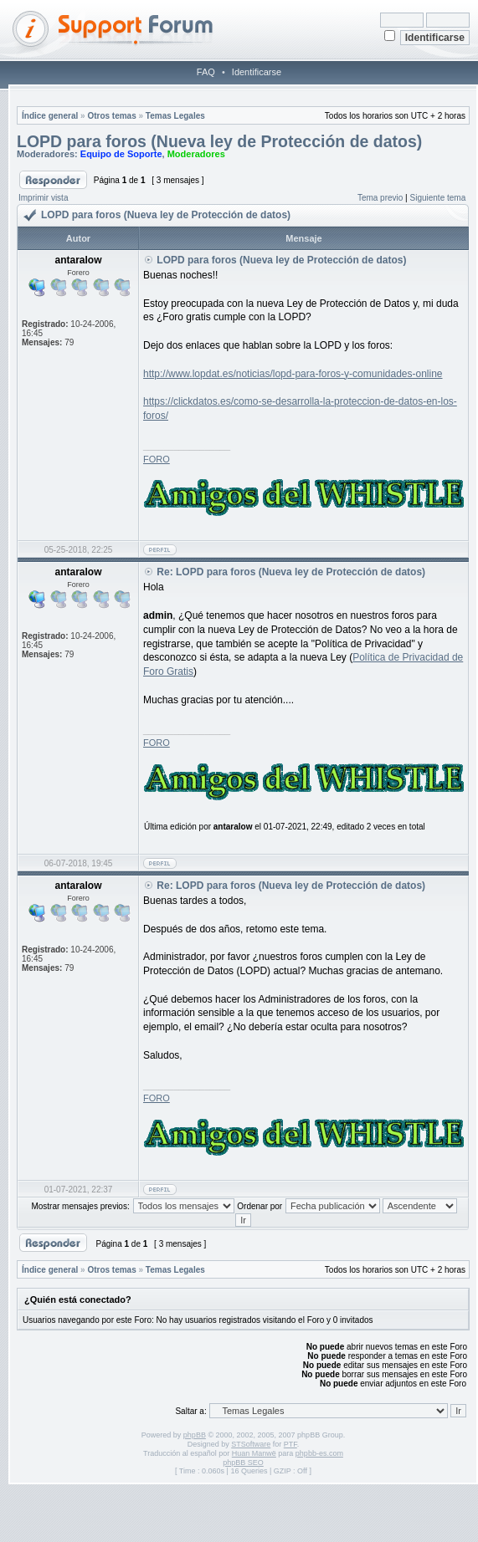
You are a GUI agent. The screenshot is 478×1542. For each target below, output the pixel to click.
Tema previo (380, 197)
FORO (156, 459)
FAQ (206, 72)
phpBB (194, 1435)
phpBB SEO (243, 1462)
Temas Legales (175, 115)
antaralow (233, 826)
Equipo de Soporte (121, 154)
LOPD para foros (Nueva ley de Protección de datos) (219, 141)
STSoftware (250, 1444)
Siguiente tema (438, 197)
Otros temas (111, 115)
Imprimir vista (43, 197)
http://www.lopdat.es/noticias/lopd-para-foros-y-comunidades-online (293, 374)
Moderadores (196, 154)
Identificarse (256, 72)
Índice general (50, 115)
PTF (290, 1444)
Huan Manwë (254, 1453)
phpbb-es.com (319, 1453)
